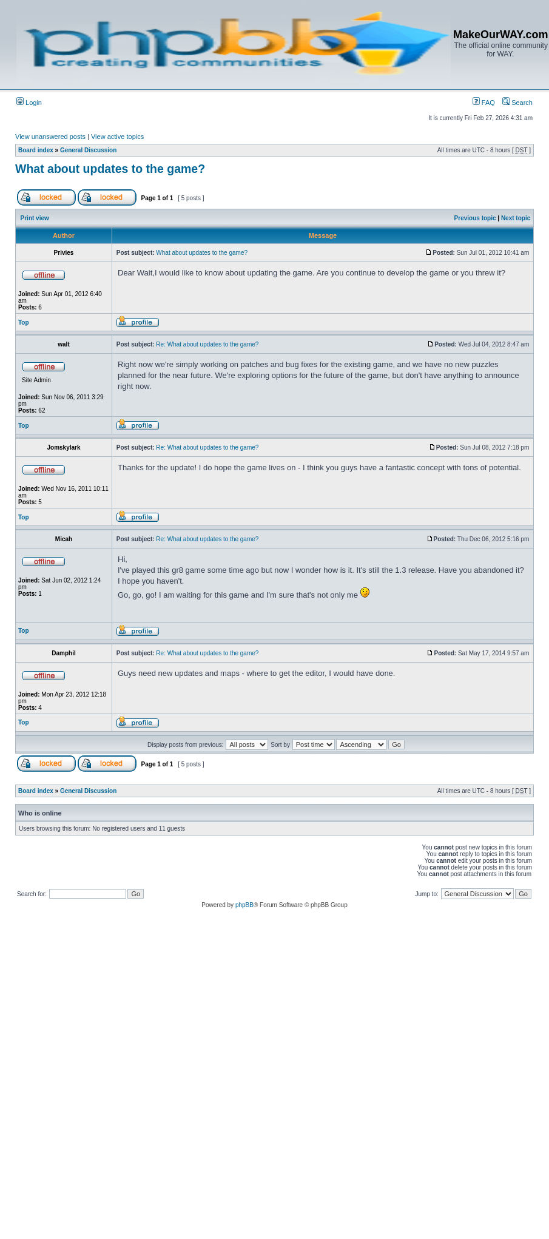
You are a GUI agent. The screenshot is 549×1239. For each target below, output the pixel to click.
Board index (35, 150)
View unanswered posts (50, 136)
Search (517, 102)
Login (29, 102)
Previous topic (475, 218)
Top (23, 322)
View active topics (117, 136)
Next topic (515, 218)
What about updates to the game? (110, 168)
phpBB (244, 905)
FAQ (484, 102)
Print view (35, 218)
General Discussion (88, 150)
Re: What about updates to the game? (207, 344)
